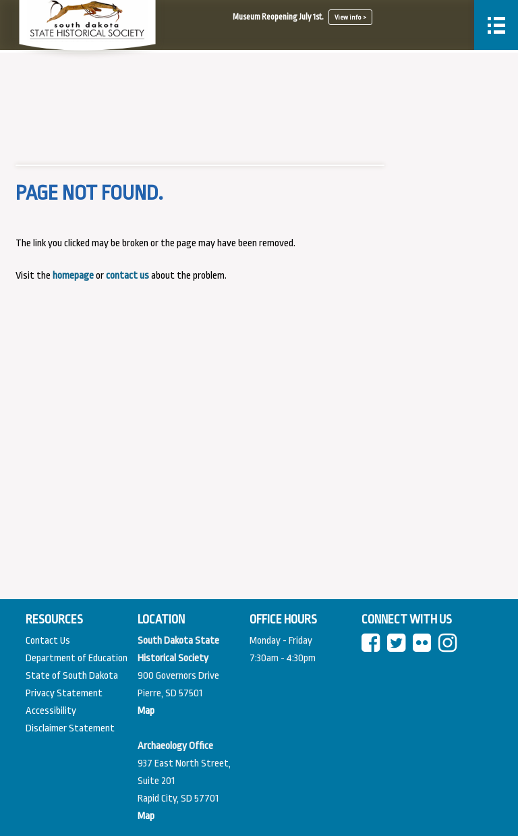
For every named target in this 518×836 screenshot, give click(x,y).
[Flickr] (424, 647)
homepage (73, 275)
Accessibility (51, 711)
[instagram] (450, 647)
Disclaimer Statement (70, 728)
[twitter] (399, 647)
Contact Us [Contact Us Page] (48, 640)
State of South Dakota (72, 675)
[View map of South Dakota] (146, 711)
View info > (350, 17)
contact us (127, 275)
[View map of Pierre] (146, 816)
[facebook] (373, 647)
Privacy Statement (64, 693)
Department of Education (76, 658)
